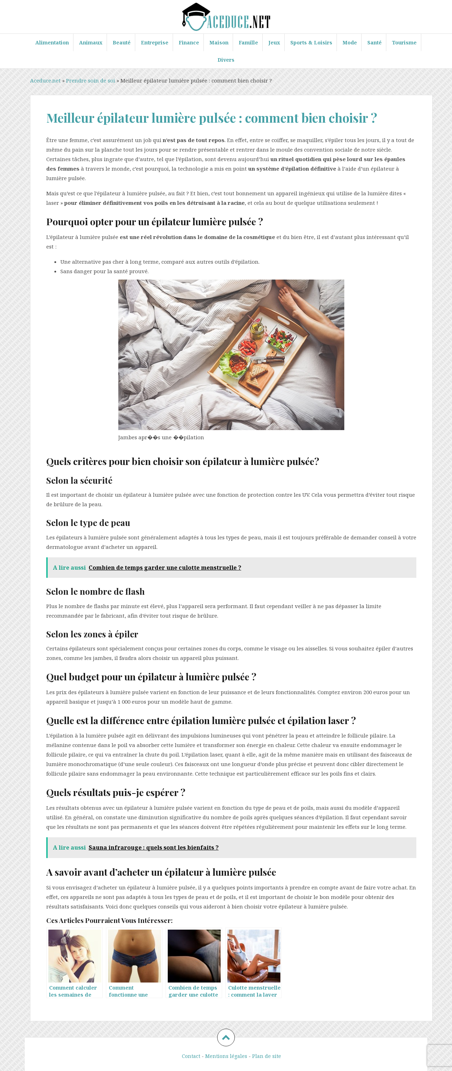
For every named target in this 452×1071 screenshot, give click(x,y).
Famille (248, 42)
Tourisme (404, 42)
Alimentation (52, 42)
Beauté (122, 42)
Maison (218, 42)
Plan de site (266, 1056)
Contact (191, 1056)
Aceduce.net (45, 80)
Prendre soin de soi (90, 80)
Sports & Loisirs (311, 42)
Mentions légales (226, 1056)
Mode (350, 42)
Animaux (90, 42)
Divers (226, 59)
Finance (189, 42)
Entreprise (154, 42)
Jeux (274, 42)
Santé (374, 42)
